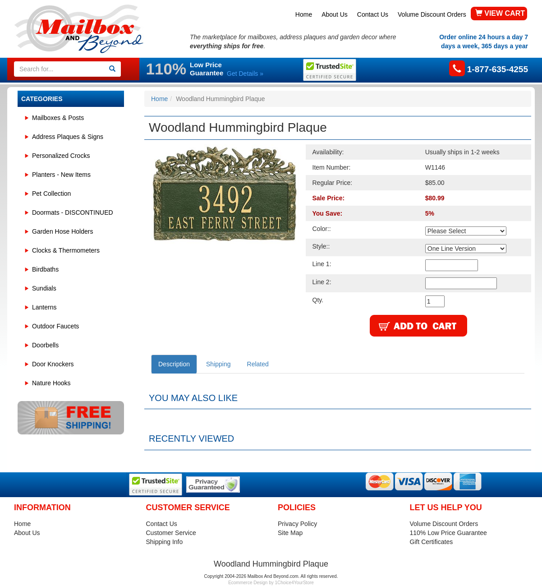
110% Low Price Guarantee (448, 532)
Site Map (290, 532)
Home (303, 14)
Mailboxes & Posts (58, 117)
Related (258, 364)
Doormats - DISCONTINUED (72, 212)
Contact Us (372, 14)
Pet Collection (51, 193)
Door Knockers (53, 364)
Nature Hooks (51, 383)
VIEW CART (500, 13)
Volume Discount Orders (432, 14)
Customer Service (171, 532)
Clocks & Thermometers (66, 250)
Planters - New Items (61, 174)
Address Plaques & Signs (67, 136)
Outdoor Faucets (55, 326)
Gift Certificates (431, 541)
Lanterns (44, 307)
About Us (335, 14)
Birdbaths (45, 269)
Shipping (218, 364)
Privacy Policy (297, 523)
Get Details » (245, 73)
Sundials (44, 288)
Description (174, 364)
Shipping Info (164, 541)
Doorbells (45, 345)
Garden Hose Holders (62, 231)
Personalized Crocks (61, 155)
